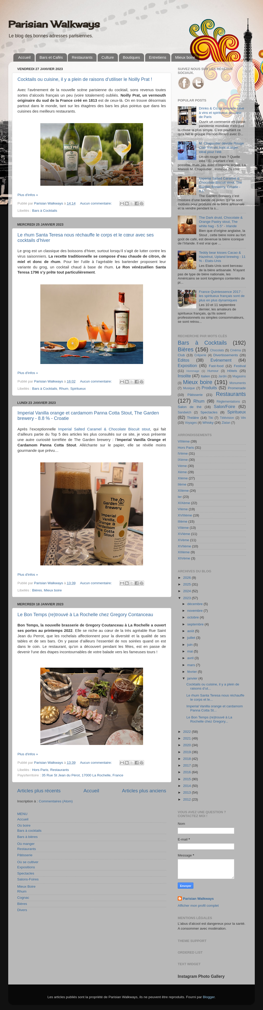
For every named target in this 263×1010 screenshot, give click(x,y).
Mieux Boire (26, 886)
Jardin (222, 376)
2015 (187, 779)
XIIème (183, 491)
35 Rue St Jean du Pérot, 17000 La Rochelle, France (82, 775)
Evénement (220, 360)
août (191, 631)
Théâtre (193, 418)
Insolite (184, 376)
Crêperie (200, 355)
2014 (187, 786)
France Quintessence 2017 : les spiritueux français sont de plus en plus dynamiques (222, 296)
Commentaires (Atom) (56, 801)
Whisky (208, 423)
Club (181, 355)
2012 (187, 799)
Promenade (237, 388)
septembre (196, 624)
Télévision (227, 418)
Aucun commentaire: (96, 203)
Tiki (210, 418)
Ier (180, 497)
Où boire (24, 825)
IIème (182, 484)
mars (191, 665)
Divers (22, 910)
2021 (187, 738)
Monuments (238, 383)
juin (190, 645)
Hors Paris (40, 770)
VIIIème (184, 441)
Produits (209, 387)
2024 (187, 591)
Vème (182, 466)
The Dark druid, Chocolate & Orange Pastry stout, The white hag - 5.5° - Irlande (220, 222)
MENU (22, 814)
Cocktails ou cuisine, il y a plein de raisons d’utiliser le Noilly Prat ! (84, 79)
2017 (187, 765)
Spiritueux (78, 389)
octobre (193, 617)
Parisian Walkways (54, 24)
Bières (37, 590)
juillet (191, 638)
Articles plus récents (39, 790)
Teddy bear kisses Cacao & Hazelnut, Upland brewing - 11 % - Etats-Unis (222, 257)
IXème (183, 460)
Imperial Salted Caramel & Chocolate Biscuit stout (104, 429)
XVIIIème (185, 515)
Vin (243, 418)
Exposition (187, 365)
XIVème (184, 558)
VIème (183, 509)
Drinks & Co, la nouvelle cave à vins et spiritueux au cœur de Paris (221, 112)
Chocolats (217, 350)
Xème (182, 472)
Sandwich (184, 412)
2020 (187, 745)
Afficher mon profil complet (198, 905)
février (192, 672)
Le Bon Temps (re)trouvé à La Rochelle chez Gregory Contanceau (85, 614)
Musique (189, 388)
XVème (183, 540)
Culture (107, 57)
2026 (187, 578)
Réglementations (228, 401)
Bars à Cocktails (44, 211)
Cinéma (235, 350)
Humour (212, 371)
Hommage (192, 370)
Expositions (26, 867)
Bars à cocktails (29, 831)
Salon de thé (189, 407)
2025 (187, 584)
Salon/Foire (224, 406)
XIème (183, 478)
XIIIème (184, 552)
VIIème (183, 528)
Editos (183, 360)
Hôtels (232, 371)
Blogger (209, 997)
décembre (195, 604)
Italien (205, 376)
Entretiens (157, 57)
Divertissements (225, 355)
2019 (187, 752)
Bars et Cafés (51, 57)
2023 (187, 598)
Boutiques (131, 57)
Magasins (239, 376)
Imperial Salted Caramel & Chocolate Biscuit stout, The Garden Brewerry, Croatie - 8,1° (220, 184)
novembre (195, 611)
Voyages (191, 423)
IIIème (182, 521)
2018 (187, 759)
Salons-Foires (28, 879)
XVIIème (184, 546)
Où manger (26, 844)
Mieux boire (185, 57)
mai (190, 651)
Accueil (24, 57)
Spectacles (25, 873)
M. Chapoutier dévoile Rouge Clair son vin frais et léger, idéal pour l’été (221, 147)
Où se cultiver (28, 862)
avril (191, 658)
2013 (187, 792)
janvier (193, 678)
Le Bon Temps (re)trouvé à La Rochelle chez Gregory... (209, 719)
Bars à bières (27, 837)
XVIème (184, 534)
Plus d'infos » (27, 195)
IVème (183, 453)
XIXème (184, 503)
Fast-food (216, 366)
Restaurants (82, 57)
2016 (187, 772)
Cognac (23, 897)
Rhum (63, 389)
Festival (240, 366)
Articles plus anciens (144, 790)
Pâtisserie (24, 855)
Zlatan (226, 423)
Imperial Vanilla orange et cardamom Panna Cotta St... (214, 708)
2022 (187, 732)
